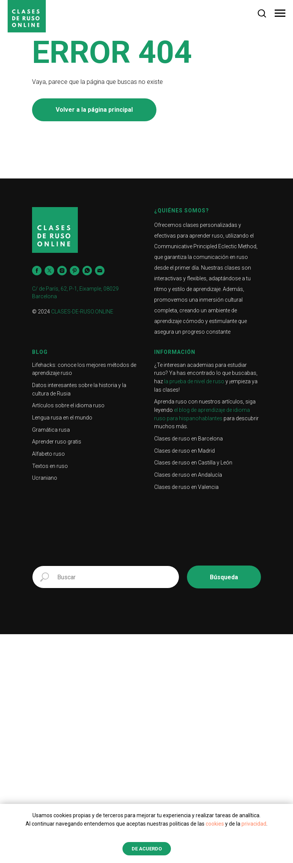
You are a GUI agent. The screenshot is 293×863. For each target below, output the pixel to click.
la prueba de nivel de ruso (194, 381)
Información (174, 352)
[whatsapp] (87, 270)
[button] (261, 13)
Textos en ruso (50, 466)
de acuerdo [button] (147, 849)
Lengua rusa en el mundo (62, 418)
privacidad (253, 824)
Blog (40, 352)
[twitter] (49, 270)
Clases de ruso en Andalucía (188, 475)
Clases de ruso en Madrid (184, 451)
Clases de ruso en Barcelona (188, 439)
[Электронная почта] (100, 270)
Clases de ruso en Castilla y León (193, 463)
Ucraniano (44, 478)
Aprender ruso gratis (56, 442)
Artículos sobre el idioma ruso (68, 405)
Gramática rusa (51, 430)
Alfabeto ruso (48, 454)
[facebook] (37, 270)
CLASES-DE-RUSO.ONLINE (82, 312)
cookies (215, 824)
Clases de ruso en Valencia (186, 487)
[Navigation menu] (280, 13)
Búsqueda (224, 577)
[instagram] (62, 270)
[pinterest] (74, 270)
